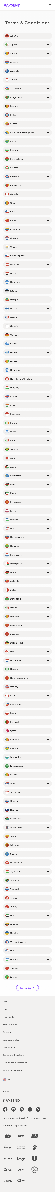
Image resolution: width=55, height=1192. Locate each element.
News (6, 1009)
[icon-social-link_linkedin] (30, 1109)
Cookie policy (10, 1047)
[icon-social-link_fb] (5, 1109)
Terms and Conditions (13, 1055)
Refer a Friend (10, 1024)
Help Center (9, 1016)
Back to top (27, 988)
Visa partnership (11, 1039)
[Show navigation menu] (50, 5)
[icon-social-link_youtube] (21, 1109)
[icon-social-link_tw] (38, 1109)
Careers (7, 1032)
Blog (5, 1001)
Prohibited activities (13, 1070)
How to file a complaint (15, 1062)
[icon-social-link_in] (13, 1109)
